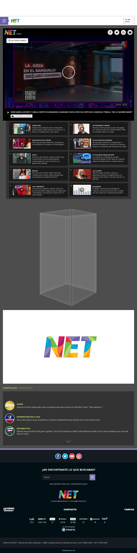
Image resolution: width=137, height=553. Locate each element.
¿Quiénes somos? (8, 509)
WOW (34, 155)
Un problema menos (101, 125)
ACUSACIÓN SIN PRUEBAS (102, 140)
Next (68, 441)
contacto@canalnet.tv (60, 501)
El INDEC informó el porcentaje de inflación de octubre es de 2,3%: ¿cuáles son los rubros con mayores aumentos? (108, 191)
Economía (97, 186)
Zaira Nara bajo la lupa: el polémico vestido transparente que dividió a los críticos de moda (58, 420)
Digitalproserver (68, 550)
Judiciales (36, 125)
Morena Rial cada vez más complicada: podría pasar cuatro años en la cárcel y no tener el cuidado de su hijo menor (48, 130)
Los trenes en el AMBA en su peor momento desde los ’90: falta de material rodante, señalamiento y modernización (109, 159)
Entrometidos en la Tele (28, 417)
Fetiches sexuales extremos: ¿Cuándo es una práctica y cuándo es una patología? (48, 143)
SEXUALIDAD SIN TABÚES (41, 140)
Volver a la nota (23, 116)
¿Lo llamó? (97, 171)
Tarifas (129, 509)
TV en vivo (129, 21)
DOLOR (35, 171)
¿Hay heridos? (38, 186)
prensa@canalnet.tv (78, 501)
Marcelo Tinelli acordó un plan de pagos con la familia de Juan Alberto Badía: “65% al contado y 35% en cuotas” (109, 130)
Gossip (20, 404)
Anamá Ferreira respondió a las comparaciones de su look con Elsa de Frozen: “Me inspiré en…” (60, 407)
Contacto (69, 509)
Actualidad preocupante (103, 155)
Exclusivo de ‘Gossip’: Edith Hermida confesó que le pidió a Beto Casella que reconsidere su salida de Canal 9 (47, 175)
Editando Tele (23, 428)
